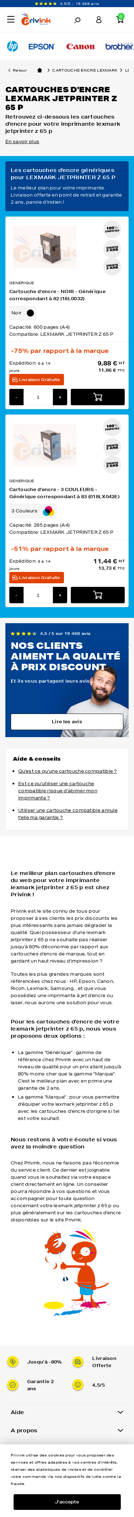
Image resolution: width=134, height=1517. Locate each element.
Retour (20, 70)
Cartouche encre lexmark (88, 70)
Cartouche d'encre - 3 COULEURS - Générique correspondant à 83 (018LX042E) (64, 493)
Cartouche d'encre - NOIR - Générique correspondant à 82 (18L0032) (57, 295)
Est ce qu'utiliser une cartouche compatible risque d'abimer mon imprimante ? (57, 791)
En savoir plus (22, 142)
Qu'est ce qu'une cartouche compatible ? (67, 771)
